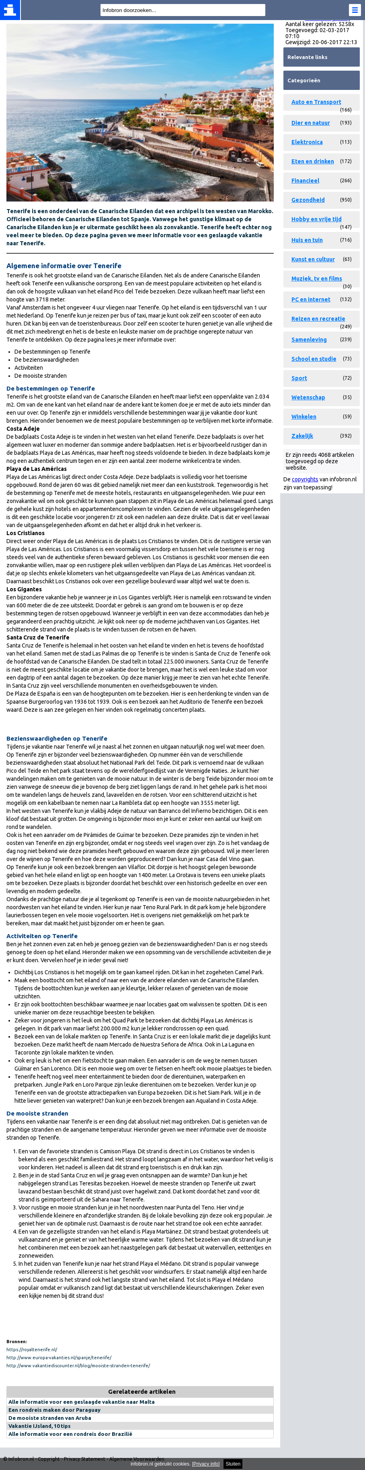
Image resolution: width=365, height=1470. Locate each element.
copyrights (305, 479)
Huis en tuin (307, 240)
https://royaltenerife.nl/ (31, 1349)
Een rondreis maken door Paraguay (54, 1410)
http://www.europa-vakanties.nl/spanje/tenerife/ (58, 1357)
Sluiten (233, 1464)
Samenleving (309, 339)
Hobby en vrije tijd (316, 219)
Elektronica (307, 142)
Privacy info (205, 1464)
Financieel (305, 180)
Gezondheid (308, 200)
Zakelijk (302, 436)
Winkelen (303, 416)
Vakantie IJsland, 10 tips (39, 1426)
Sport (299, 378)
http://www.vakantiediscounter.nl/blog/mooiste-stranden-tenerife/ (78, 1365)
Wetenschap (308, 397)
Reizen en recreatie (318, 319)
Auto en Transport (316, 102)
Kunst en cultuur (313, 259)
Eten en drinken (312, 161)
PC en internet (310, 299)
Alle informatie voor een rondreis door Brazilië (70, 1434)
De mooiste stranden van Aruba (49, 1418)
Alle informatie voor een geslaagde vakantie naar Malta (81, 1402)
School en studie (313, 359)
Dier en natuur (310, 123)
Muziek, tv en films (316, 278)
